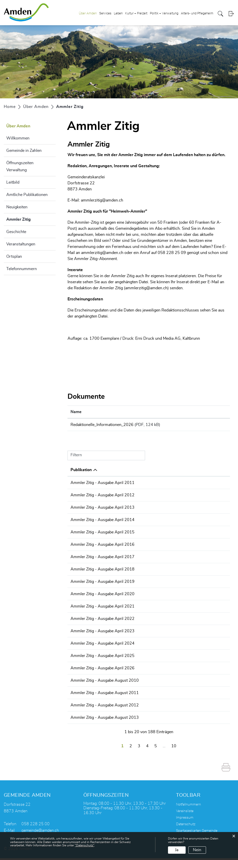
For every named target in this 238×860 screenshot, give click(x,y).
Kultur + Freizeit (136, 13)
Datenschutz (185, 826)
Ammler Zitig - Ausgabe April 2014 (145, 522)
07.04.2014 (82, 522)
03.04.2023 (82, 633)
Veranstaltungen (20, 244)
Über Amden (88, 13)
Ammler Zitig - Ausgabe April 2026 (145, 670)
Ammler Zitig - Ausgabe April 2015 (145, 534)
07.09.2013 (82, 719)
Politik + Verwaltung (164, 13)
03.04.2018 (82, 571)
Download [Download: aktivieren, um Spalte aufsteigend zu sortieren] (207, 412)
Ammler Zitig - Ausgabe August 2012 (147, 707)
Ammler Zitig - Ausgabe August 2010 (147, 682)
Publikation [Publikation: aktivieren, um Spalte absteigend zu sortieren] (123, 472)
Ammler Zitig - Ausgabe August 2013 (147, 719)
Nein (197, 850)
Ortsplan (14, 256)
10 (173, 748)
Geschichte (16, 232)
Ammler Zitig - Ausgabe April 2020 (145, 596)
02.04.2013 (82, 509)
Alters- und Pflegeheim (197, 13)
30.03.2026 (82, 670)
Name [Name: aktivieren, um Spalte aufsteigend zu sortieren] (76, 412)
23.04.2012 (82, 497)
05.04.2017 (82, 559)
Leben (118, 13)
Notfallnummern (188, 806)
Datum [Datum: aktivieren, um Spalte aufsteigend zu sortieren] (77, 472)
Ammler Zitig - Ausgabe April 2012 (145, 497)
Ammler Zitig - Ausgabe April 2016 (145, 546)
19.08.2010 (82, 682)
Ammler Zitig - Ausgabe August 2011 (147, 695)
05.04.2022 (82, 620)
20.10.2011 (82, 695)
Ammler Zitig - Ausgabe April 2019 (145, 583)
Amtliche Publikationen (27, 195)
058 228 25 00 (35, 826)
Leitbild (12, 182)
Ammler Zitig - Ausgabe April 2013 (145, 509)
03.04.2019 (82, 583)
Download (212, 425)
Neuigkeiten (16, 207)
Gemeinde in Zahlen (24, 151)
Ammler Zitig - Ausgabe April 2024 (145, 645)
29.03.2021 (82, 608)
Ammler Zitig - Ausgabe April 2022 (145, 620)
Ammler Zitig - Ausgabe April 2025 (145, 657)
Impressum (184, 819)
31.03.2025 (82, 657)
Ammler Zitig (31, 218)
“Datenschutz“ (84, 845)
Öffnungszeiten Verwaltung (19, 166)
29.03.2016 (82, 546)
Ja (176, 850)
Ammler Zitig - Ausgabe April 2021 (145, 608)
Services (105, 13)
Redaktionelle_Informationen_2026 (102, 425)
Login (231, 13)
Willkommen (17, 138)
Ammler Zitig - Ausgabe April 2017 (145, 559)
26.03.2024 (82, 645)
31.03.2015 (82, 534)
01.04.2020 (82, 596)
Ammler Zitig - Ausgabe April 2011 (145, 484)
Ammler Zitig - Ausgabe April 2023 (145, 633)
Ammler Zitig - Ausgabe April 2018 (145, 571)
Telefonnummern (21, 269)
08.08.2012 (82, 707)
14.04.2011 (82, 484)
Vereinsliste (184, 813)
